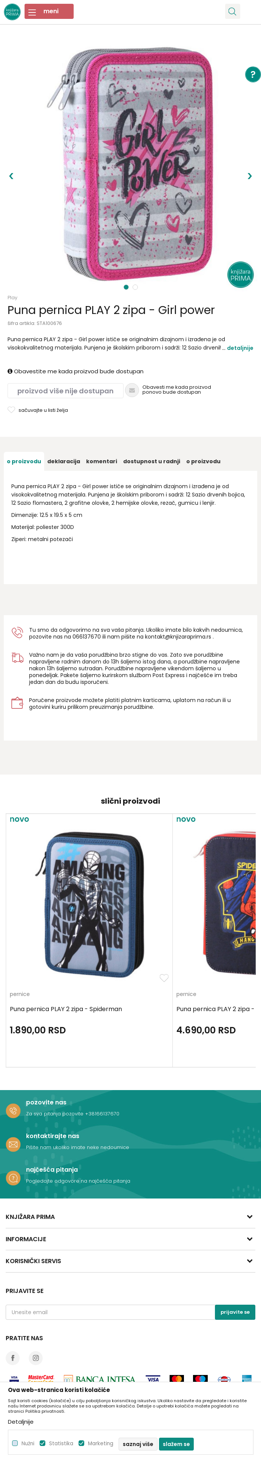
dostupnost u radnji (151, 461)
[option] (130, 164)
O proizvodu (24, 461)
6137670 (90, 636)
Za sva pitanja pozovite (55, 1113)
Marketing (100, 1443)
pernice (20, 994)
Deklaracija (63, 461)
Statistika (61, 1443)
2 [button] (135, 287)
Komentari (101, 461)
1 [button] (126, 287)
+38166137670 (102, 1113)
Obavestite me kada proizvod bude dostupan (76, 371)
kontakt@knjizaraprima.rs (178, 636)
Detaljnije (240, 348)
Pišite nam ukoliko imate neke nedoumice (77, 1147)
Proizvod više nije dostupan (65, 391)
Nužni (28, 1443)
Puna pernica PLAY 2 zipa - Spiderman (66, 1009)
